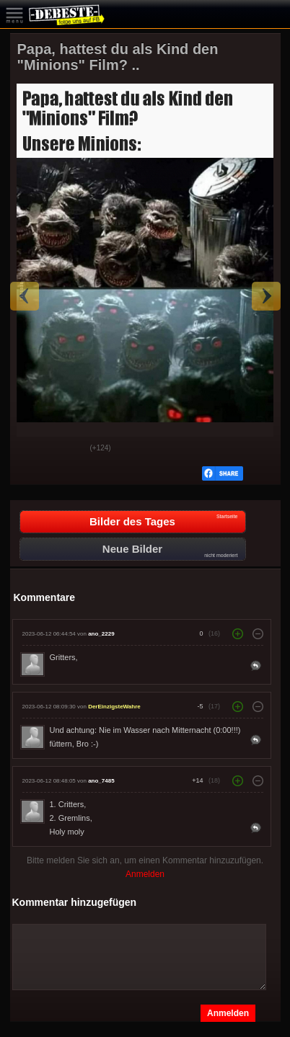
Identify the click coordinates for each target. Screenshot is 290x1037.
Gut (32, 448)
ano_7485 (101, 781)
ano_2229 (101, 634)
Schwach (68, 448)
